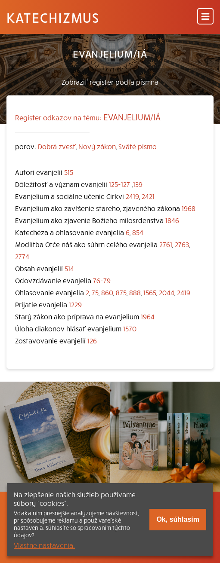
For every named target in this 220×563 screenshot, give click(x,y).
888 (135, 292)
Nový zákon (97, 146)
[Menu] (205, 17)
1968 (188, 208)
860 (107, 292)
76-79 (102, 280)
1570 (129, 328)
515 (68, 172)
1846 (172, 220)
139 (138, 184)
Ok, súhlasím (177, 519)
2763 (182, 244)
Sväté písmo (137, 146)
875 (121, 292)
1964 (148, 316)
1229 (75, 304)
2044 (166, 292)
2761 (165, 244)
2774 (22, 256)
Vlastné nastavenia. (44, 545)
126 (92, 340)
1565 (149, 292)
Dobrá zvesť (57, 146)
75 (95, 292)
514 (69, 268)
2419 (132, 196)
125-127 (119, 184)
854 (137, 232)
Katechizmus (52, 17)
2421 (148, 196)
